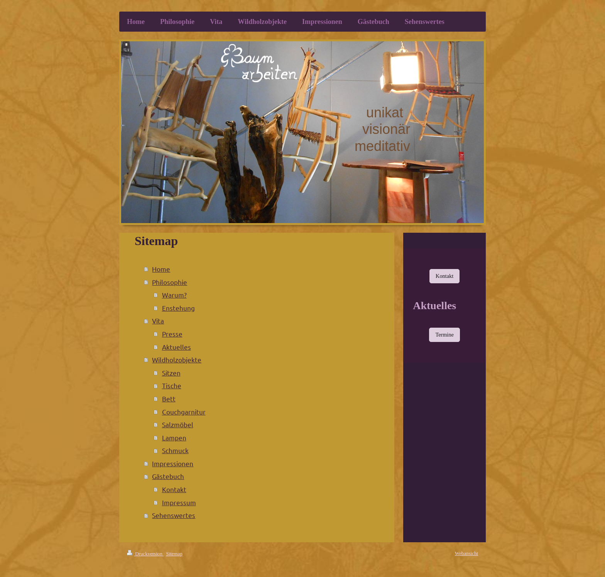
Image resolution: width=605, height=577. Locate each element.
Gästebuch (168, 476)
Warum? (174, 295)
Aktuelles (176, 347)
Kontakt (174, 489)
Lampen (174, 437)
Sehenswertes (173, 515)
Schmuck (175, 450)
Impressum (179, 502)
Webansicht (466, 553)
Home (161, 269)
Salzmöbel (177, 424)
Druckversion (145, 554)
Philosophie (169, 282)
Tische (171, 385)
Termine (444, 335)
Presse (172, 334)
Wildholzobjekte (176, 359)
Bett (169, 398)
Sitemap (174, 554)
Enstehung (178, 308)
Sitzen (171, 373)
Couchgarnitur (184, 412)
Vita (158, 320)
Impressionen (172, 463)
